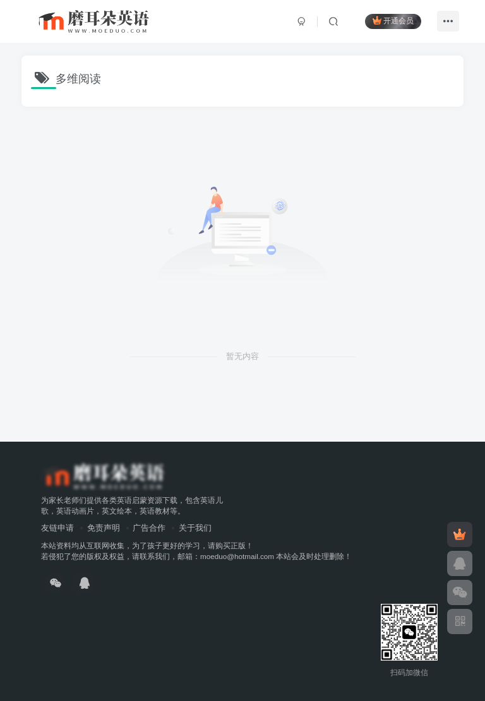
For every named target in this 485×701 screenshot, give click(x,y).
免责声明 (103, 528)
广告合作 (149, 528)
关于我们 (195, 528)
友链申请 (57, 528)
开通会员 (393, 20)
